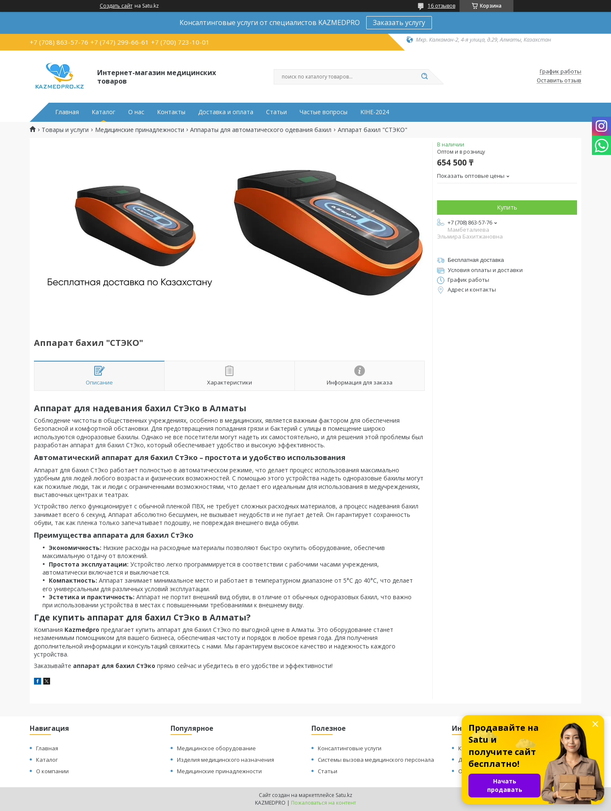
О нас (136, 112)
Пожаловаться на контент (323, 802)
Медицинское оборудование (216, 748)
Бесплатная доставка (476, 260)
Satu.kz (344, 795)
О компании (52, 771)
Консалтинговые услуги (349, 748)
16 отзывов (441, 5)
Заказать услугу (399, 22)
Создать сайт (116, 6)
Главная (67, 112)
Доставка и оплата (225, 112)
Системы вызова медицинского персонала (376, 759)
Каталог (103, 112)
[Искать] (424, 76)
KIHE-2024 (374, 112)
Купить (507, 207)
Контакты (171, 112)
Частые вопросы (324, 112)
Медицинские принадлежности (139, 130)
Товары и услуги (65, 130)
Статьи (276, 112)
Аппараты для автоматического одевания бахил (260, 130)
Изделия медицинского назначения (225, 759)
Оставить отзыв (559, 81)
